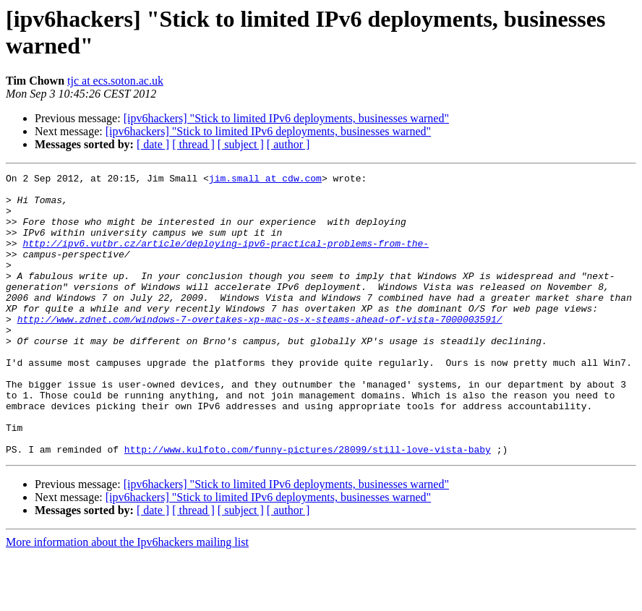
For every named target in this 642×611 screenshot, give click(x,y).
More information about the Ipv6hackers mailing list (127, 598)
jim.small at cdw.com (265, 180)
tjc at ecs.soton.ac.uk (115, 80)
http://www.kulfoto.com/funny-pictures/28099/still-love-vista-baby (307, 505)
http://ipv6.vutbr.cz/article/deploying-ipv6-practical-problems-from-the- (225, 258)
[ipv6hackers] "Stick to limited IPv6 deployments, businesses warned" (286, 118)
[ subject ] (241, 144)
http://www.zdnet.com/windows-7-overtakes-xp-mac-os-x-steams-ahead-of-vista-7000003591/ (259, 349)
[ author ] (288, 144)
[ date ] (153, 144)
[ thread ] (193, 144)
